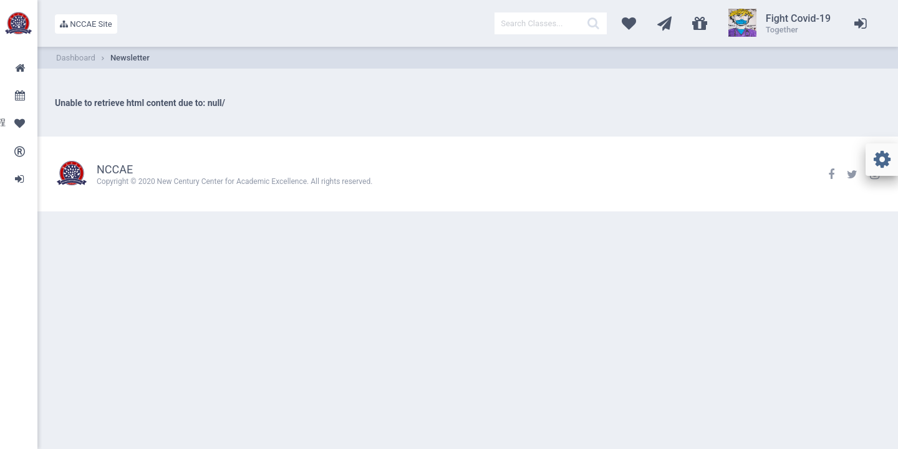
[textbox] (551, 23)
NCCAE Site (86, 24)
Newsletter (130, 57)
